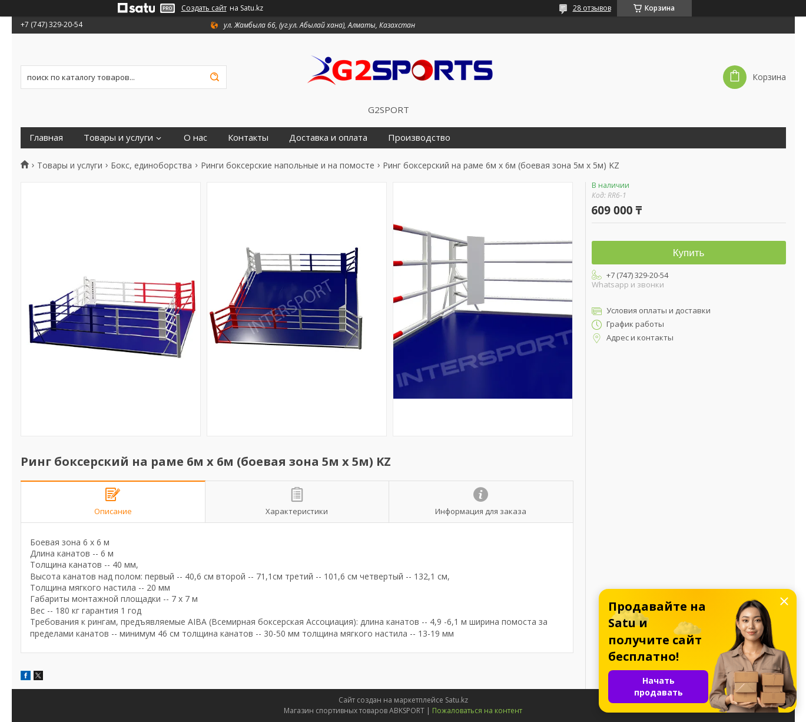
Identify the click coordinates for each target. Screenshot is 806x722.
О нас (195, 137)
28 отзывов (592, 8)
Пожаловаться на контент (477, 711)
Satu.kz (456, 700)
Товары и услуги (118, 137)
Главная (46, 137)
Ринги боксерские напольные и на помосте (287, 165)
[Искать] (215, 77)
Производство (419, 137)
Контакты (248, 137)
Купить (689, 253)
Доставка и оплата (328, 137)
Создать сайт (204, 8)
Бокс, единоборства (151, 165)
